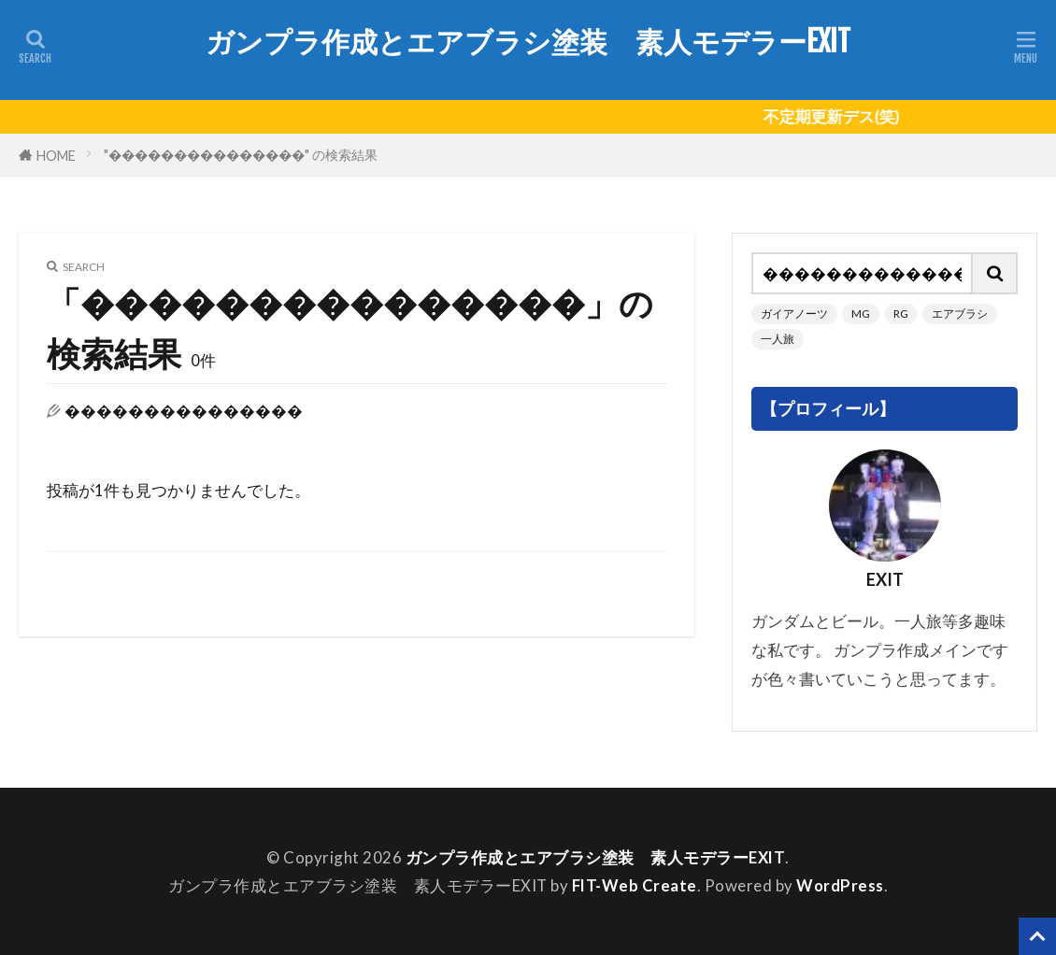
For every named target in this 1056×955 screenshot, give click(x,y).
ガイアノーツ (794, 313)
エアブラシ (960, 313)
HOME (56, 155)
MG (860, 313)
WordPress (840, 885)
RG (900, 313)
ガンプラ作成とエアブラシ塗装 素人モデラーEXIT (528, 42)
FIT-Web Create (634, 885)
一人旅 (777, 339)
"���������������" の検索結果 (241, 155)
